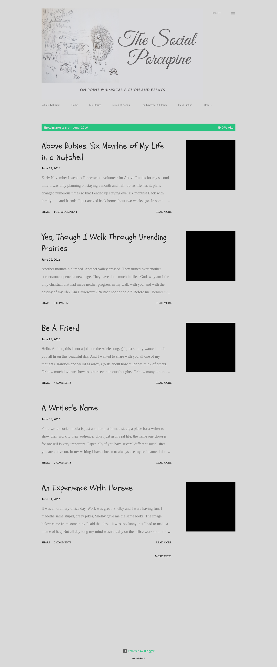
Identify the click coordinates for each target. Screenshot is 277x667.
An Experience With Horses (87, 488)
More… (208, 105)
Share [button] (46, 211)
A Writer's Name (70, 408)
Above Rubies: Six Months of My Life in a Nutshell (103, 151)
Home (74, 105)
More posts (163, 556)
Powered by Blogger (138, 651)
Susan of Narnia (121, 105)
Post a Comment (65, 211)
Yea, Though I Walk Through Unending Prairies (104, 242)
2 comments (62, 462)
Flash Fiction (185, 105)
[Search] (217, 13)
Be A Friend (61, 328)
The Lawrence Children (154, 105)
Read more (164, 211)
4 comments (62, 382)
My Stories (95, 105)
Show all (225, 127)
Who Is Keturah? (51, 105)
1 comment (62, 303)
